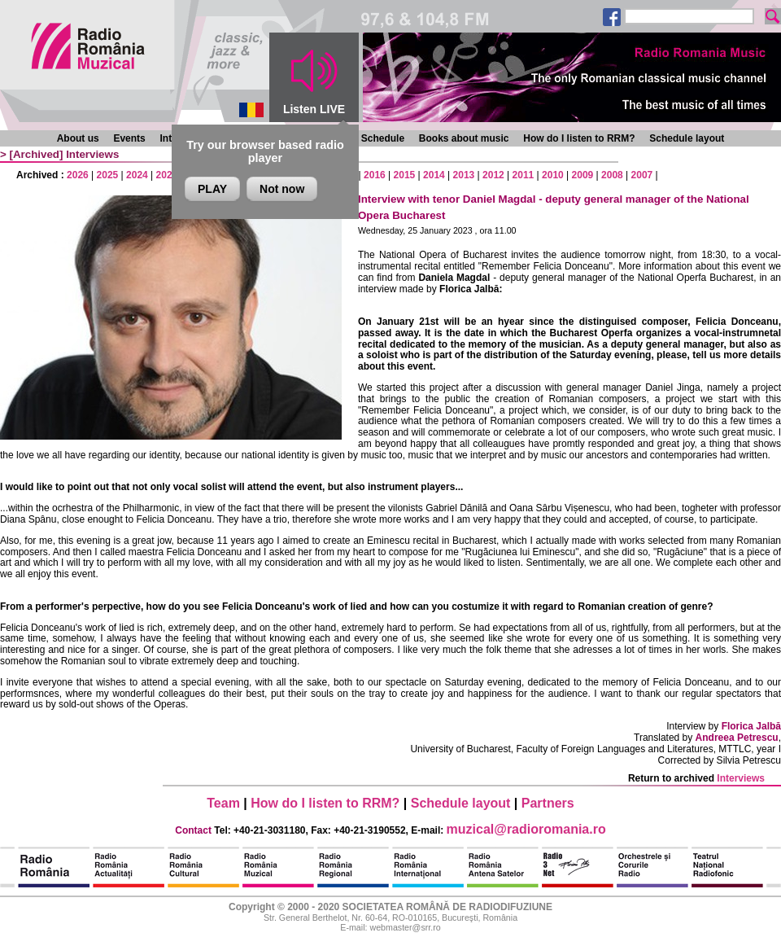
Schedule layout (686, 138)
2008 (612, 175)
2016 (375, 175)
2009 (583, 175)
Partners (547, 803)
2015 (405, 175)
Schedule (382, 138)
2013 (464, 175)
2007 (642, 175)
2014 (434, 175)
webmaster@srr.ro (404, 927)
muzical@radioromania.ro (526, 829)
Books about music (464, 138)
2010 (553, 175)
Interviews (92, 154)
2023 (167, 175)
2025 (108, 175)
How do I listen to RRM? (579, 138)
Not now (282, 188)
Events (129, 138)
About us (78, 138)
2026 (78, 175)
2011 (523, 175)
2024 (137, 175)
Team (223, 803)
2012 (493, 175)
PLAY (212, 188)
